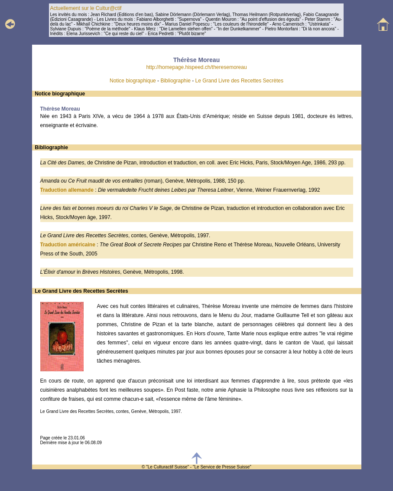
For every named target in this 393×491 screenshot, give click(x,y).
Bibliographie (175, 81)
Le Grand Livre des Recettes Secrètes (239, 81)
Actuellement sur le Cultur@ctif (85, 8)
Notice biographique (133, 81)
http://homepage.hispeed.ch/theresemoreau (196, 67)
